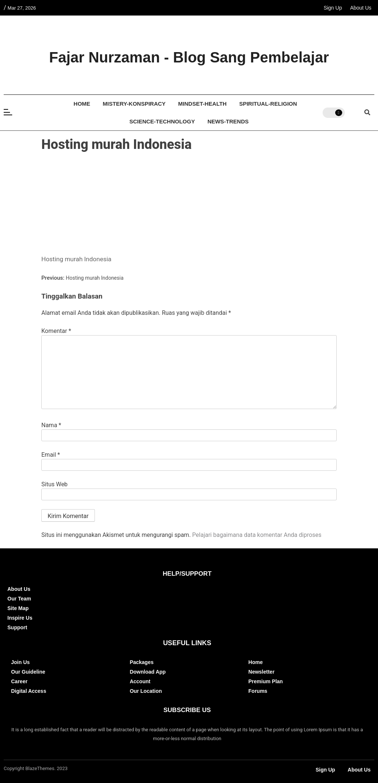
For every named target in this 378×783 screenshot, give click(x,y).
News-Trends (228, 121)
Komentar (56, 331)
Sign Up (333, 8)
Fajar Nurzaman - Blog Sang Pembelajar (189, 57)
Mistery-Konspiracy (134, 104)
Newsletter (261, 672)
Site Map (18, 608)
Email (50, 455)
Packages (142, 662)
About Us (360, 8)
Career (19, 681)
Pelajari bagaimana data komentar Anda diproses (257, 534)
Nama (51, 425)
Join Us (20, 662)
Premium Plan (265, 681)
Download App (147, 672)
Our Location (146, 691)
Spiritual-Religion (268, 104)
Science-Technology (162, 121)
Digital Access (28, 691)
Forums (257, 691)
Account (140, 681)
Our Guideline (28, 672)
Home (81, 104)
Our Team (19, 599)
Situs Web (54, 484)
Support (17, 627)
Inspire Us (19, 618)
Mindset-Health (202, 104)
